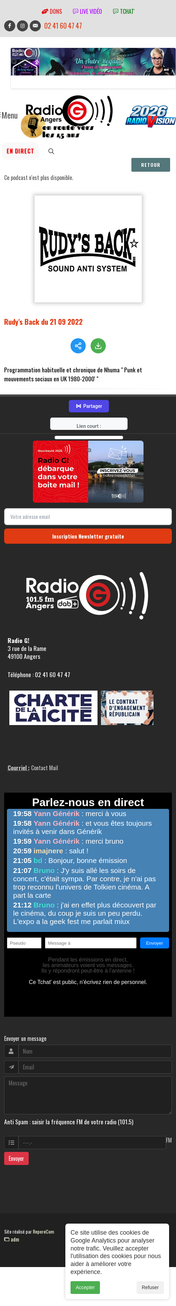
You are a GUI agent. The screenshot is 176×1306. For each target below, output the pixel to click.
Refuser (150, 1290)
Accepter (85, 1290)
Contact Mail (44, 768)
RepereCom (43, 1231)
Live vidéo (87, 11)
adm (11, 1239)
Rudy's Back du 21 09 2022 (43, 321)
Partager (89, 406)
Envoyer (16, 1158)
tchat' (124, 11)
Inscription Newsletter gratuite (88, 536)
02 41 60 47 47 (63, 26)
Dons (51, 11)
